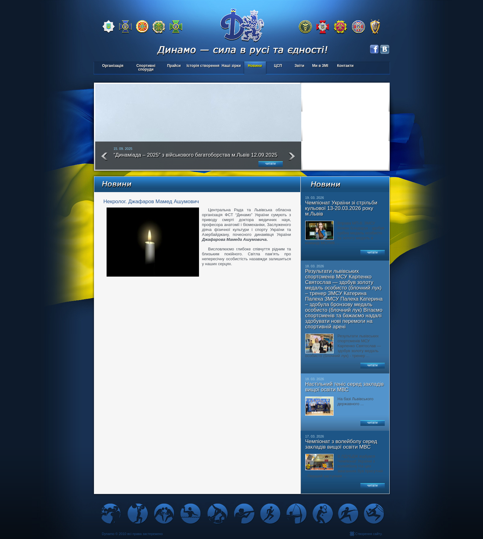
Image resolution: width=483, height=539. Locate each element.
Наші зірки (230, 66)
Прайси (174, 66)
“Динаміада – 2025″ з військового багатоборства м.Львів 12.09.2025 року (196, 157)
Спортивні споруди (146, 68)
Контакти (345, 66)
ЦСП (276, 66)
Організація (112, 66)
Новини (255, 66)
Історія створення (203, 66)
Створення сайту (368, 534)
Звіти (299, 66)
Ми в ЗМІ (320, 66)
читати (270, 163)
